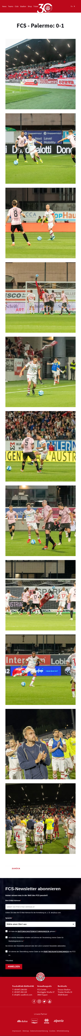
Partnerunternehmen (56, 951)
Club (16, 6)
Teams (10, 6)
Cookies (52, 1031)
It (74, 6)
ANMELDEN (14, 966)
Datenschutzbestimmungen (33, 931)
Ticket (35, 6)
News (4, 6)
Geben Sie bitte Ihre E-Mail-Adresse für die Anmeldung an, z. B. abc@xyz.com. (33, 913)
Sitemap (25, 1031)
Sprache (8, 918)
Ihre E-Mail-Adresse (12, 900)
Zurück (12, 868)
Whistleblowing (63, 1031)
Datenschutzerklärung (39, 1031)
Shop (30, 6)
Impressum (16, 1031)
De (72, 6)
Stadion (23, 6)
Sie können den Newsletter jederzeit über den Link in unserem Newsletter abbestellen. (35, 946)
